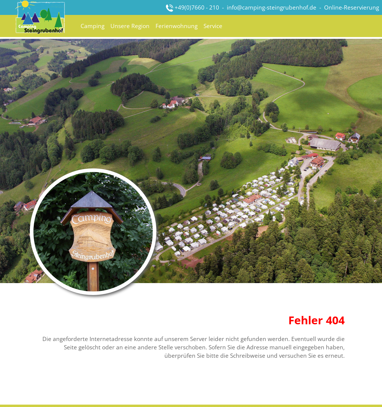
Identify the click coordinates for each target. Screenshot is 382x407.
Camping (92, 26)
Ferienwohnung (176, 26)
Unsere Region (130, 26)
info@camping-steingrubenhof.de (271, 7)
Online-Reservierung (351, 7)
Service (213, 26)
